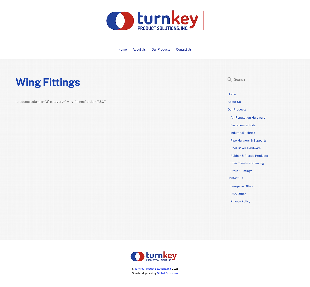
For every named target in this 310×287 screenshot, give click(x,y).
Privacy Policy (240, 201)
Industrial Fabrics (243, 132)
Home (122, 49)
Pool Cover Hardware (246, 148)
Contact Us (184, 49)
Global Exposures (167, 273)
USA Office (238, 193)
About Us (139, 49)
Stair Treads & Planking (247, 163)
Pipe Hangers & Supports (249, 140)
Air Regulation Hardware (248, 117)
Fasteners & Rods (243, 125)
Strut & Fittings (241, 171)
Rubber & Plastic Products (249, 155)
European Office (242, 186)
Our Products (160, 49)
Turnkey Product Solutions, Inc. (153, 268)
